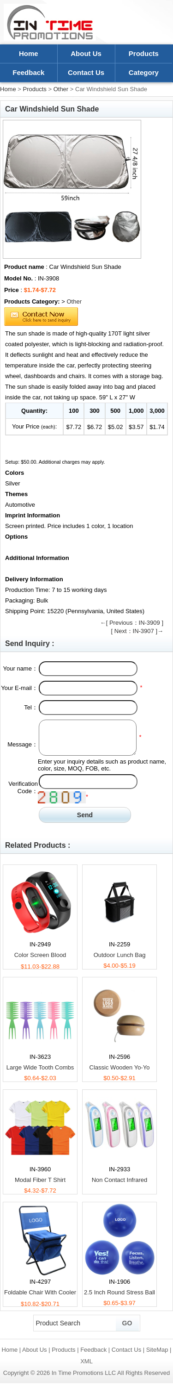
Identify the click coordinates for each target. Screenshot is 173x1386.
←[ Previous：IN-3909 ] (131, 622)
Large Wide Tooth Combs (40, 1067)
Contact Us (86, 72)
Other (61, 89)
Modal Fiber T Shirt (40, 1179)
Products (144, 53)
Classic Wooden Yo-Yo (119, 1067)
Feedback (28, 72)
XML (86, 1361)
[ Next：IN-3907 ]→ (137, 631)
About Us (86, 53)
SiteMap (157, 1349)
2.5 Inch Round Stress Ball (119, 1292)
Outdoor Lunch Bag (120, 954)
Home (28, 53)
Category (144, 72)
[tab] (86, 472)
